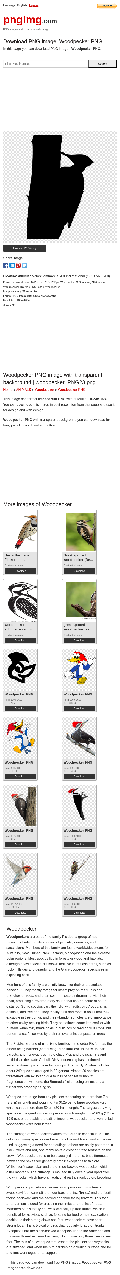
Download (20, 570)
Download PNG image (25, 248)
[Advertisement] (60, 101)
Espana (33, 5)
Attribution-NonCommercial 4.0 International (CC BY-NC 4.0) (64, 276)
